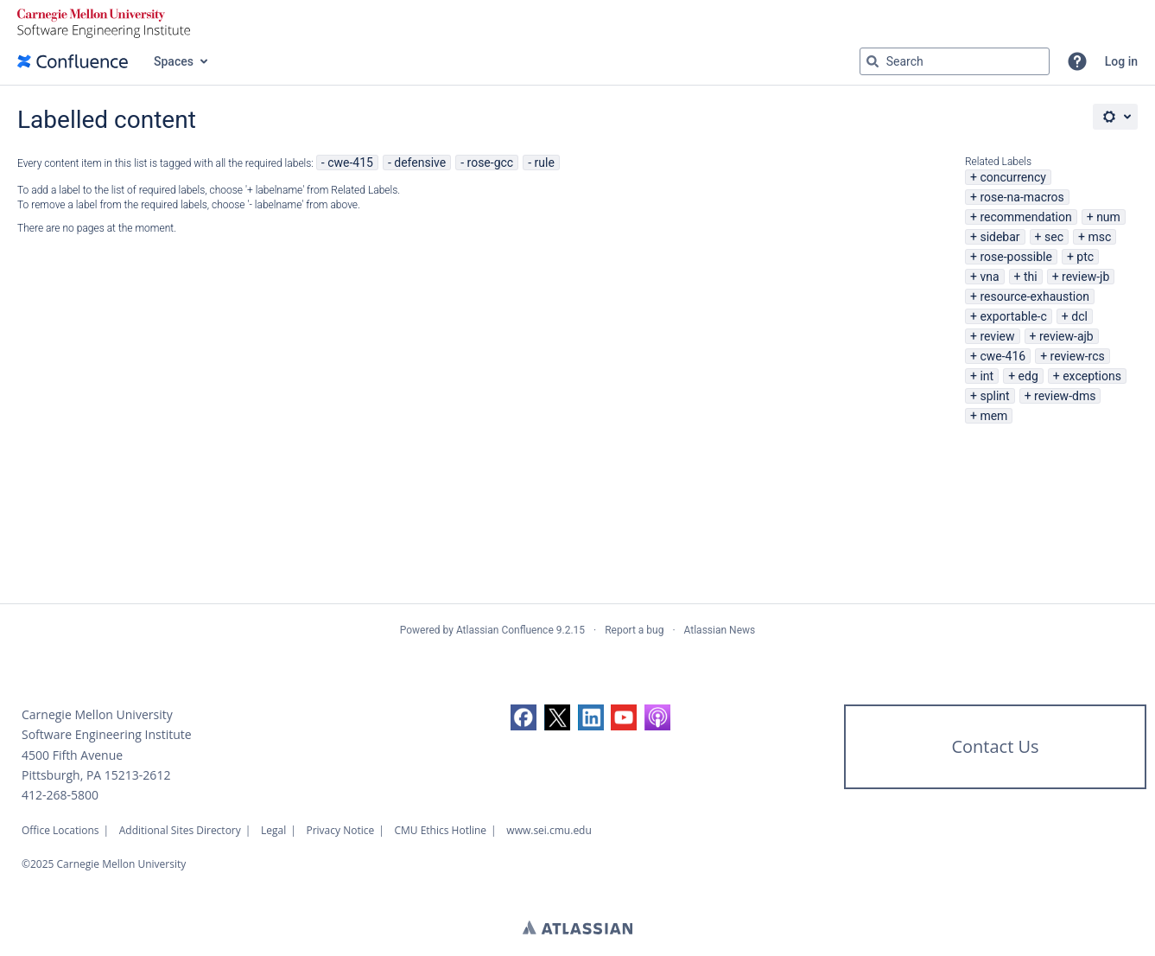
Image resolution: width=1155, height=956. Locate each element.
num (1108, 217)
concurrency (1013, 177)
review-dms (1064, 396)
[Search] (872, 61)
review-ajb (1066, 336)
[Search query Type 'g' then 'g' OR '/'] (955, 61)
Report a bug (634, 630)
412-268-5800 (60, 795)
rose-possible (1016, 257)
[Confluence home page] (72, 61)
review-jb (1085, 277)
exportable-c (1013, 316)
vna (989, 277)
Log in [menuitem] (1121, 61)
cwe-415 (350, 162)
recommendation (1025, 217)
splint (994, 396)
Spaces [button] (174, 61)
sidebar (999, 237)
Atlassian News (720, 630)
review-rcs (1077, 356)
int (986, 376)
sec (1053, 237)
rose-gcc (490, 162)
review (997, 336)
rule (545, 162)
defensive (420, 162)
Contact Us (994, 746)
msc (1099, 237)
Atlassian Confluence (505, 630)
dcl (1079, 316)
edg (1028, 376)
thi (1031, 277)
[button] (1077, 61)
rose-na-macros (1021, 197)
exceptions (1092, 376)
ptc (1085, 257)
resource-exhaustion (1034, 296)
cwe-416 (1002, 356)
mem (993, 416)
